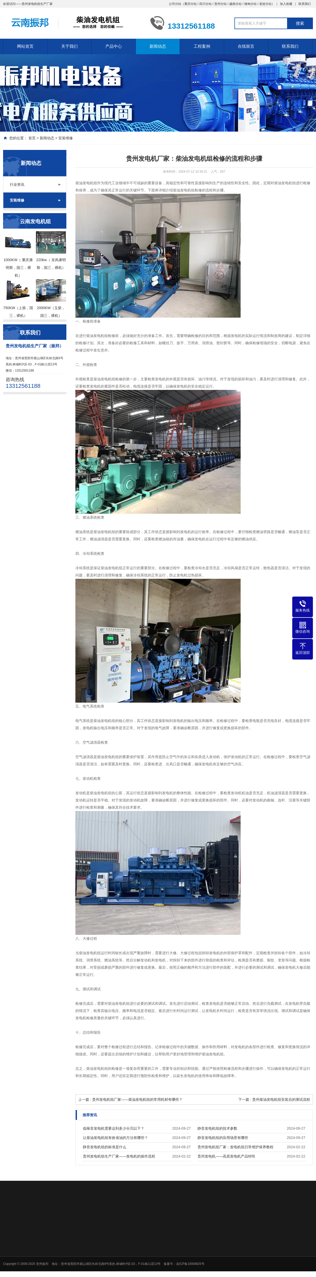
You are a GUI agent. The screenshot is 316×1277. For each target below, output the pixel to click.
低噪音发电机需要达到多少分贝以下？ (113, 1128)
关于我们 (69, 46)
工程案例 (202, 46)
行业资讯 (17, 184)
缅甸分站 (250, 4)
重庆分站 (190, 4)
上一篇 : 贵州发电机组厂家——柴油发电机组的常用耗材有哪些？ (130, 1099)
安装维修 (65, 138)
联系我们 (304, 4)
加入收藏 (286, 4)
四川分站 (205, 4)
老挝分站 (265, 4)
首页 (32, 138)
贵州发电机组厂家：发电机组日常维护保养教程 (235, 1147)
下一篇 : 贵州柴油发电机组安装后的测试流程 (274, 1099)
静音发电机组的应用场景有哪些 (223, 1138)
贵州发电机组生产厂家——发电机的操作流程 (119, 1156)
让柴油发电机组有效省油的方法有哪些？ (115, 1138)
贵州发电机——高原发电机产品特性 (226, 1156)
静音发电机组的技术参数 (217, 1128)
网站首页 (25, 46)
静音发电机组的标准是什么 (104, 1147)
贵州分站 (220, 4)
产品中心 (113, 46)
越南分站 (235, 4)
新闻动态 (157, 46)
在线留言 (246, 46)
